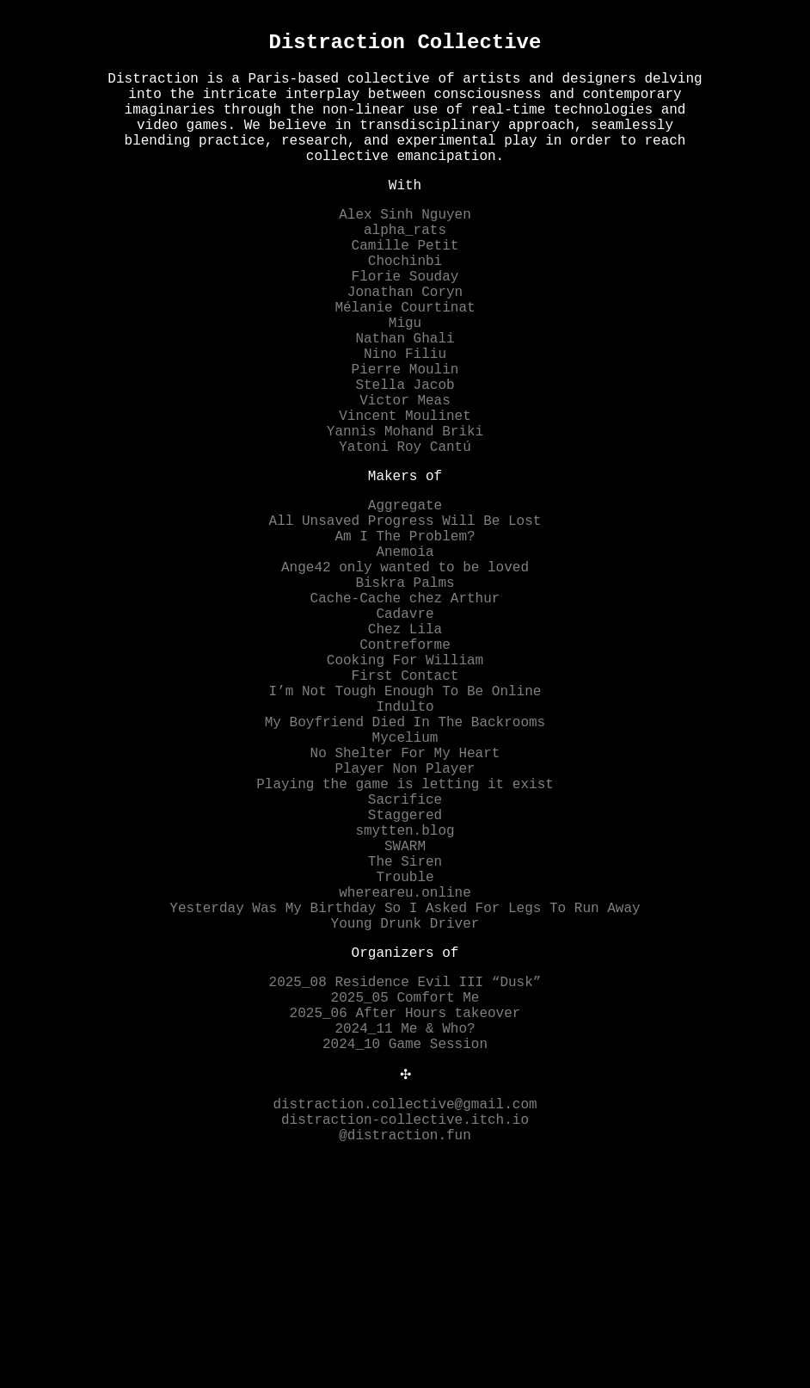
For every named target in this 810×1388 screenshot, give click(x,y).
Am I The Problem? (404, 633)
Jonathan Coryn (405, 340)
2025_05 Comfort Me (405, 1190)
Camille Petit (405, 284)
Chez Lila (405, 746)
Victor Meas (405, 473)
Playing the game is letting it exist (405, 936)
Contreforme (405, 765)
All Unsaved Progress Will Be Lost (405, 614)
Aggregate (405, 595)
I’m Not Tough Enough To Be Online (405, 822)
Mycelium (405, 879)
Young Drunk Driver (405, 1106)
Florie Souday (405, 321)
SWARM (405, 1011)
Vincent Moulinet (405, 492)
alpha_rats (405, 265)
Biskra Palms (404, 690)
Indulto (404, 841)
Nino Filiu (405, 416)
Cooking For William (405, 784)
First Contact (405, 803)
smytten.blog (404, 993)
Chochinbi (405, 302)
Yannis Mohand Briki (405, 511)
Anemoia (404, 652)
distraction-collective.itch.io (405, 1332)
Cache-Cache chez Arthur (405, 709)
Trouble (404, 1049)
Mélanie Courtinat (404, 359)
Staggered (405, 974)
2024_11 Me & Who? (404, 1228)
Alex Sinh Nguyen (405, 246)
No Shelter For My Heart (405, 898)
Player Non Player (404, 917)
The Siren (405, 1030)
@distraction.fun (405, 1351)
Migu (405, 378)
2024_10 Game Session (405, 1247)
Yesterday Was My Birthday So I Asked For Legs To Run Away (404, 1087)
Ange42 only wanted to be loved (405, 671)
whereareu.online (405, 1068)
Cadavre (404, 728)
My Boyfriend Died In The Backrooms (405, 860)
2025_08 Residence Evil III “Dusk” (405, 1172)
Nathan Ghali (404, 397)
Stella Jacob (404, 454)
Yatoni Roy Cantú (405, 530)
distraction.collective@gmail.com (405, 1313)
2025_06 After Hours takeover (405, 1209)
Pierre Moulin (405, 435)
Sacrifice (405, 955)
